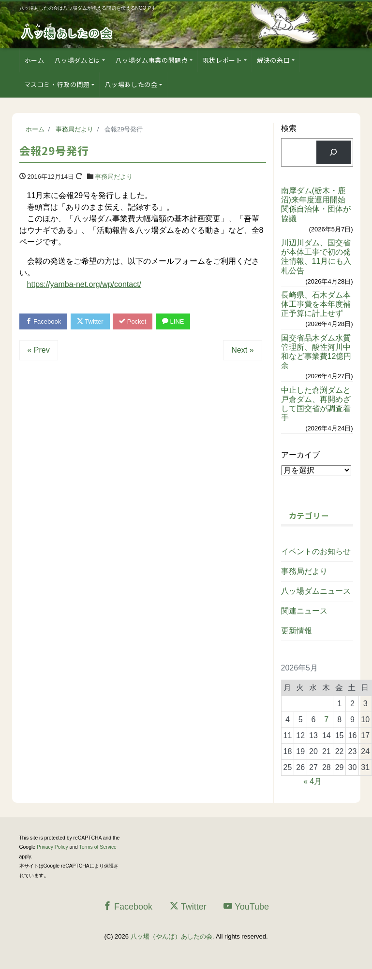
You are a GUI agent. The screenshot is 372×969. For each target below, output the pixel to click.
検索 (289, 128)
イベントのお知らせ (316, 551)
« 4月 (312, 781)
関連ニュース (304, 611)
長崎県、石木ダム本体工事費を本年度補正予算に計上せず (316, 304)
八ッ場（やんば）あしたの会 (171, 936)
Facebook (43, 321)
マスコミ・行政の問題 (57, 84)
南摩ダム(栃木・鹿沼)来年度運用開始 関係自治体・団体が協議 (317, 204)
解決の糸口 (273, 60)
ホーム (35, 60)
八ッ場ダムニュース (316, 591)
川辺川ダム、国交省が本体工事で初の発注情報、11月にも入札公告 (316, 257)
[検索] (333, 152)
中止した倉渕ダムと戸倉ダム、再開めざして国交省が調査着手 (316, 404)
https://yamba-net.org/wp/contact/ (84, 284)
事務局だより (114, 176)
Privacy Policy (52, 847)
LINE (173, 321)
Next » (242, 350)
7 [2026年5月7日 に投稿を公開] (326, 719)
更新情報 (296, 631)
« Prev (39, 350)
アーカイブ (300, 455)
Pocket (132, 321)
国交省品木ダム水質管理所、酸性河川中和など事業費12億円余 (316, 352)
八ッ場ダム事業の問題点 (151, 60)
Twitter (90, 321)
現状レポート (222, 60)
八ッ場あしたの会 (130, 84)
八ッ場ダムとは (77, 60)
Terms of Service (98, 847)
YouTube (246, 906)
